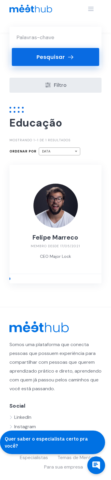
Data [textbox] (46, 151)
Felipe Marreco (55, 237)
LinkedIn (22, 417)
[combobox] (59, 151)
